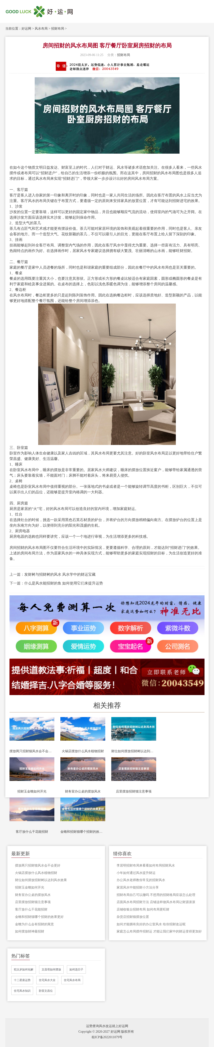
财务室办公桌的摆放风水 (83, 791)
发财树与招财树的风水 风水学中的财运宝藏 (60, 574)
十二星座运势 (22, 980)
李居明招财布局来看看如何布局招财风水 (146, 865)
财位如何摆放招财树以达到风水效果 (133, 751)
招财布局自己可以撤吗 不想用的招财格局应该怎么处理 (156, 895)
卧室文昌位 (46, 990)
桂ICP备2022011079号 (107, 1037)
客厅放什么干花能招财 (32, 831)
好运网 (26, 28)
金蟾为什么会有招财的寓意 (34, 924)
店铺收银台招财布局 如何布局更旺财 (143, 909)
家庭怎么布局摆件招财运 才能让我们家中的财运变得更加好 (159, 931)
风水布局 (41, 28)
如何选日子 (76, 969)
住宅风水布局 (72, 980)
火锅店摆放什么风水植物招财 (83, 751)
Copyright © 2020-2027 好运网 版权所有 (106, 1031)
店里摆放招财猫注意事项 (134, 791)
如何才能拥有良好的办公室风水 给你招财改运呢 (151, 924)
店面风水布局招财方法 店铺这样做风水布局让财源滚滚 (156, 902)
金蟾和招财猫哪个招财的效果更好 (82, 831)
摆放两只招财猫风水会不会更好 (31, 751)
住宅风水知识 (22, 990)
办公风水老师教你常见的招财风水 (141, 880)
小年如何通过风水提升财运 (136, 873)
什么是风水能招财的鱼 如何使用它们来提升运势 (63, 583)
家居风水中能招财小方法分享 (138, 887)
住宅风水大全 (47, 980)
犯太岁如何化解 (23, 969)
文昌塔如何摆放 (51, 969)
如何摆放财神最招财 (29, 931)
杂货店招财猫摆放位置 (133, 917)
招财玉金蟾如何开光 (32, 791)
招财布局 (57, 28)
